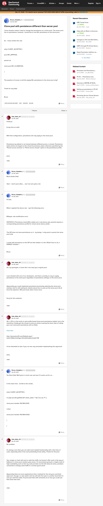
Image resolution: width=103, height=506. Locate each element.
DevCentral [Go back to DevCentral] (5, 9)
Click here (10, 330)
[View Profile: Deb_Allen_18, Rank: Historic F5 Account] (9, 118)
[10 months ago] (81, 79)
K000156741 (83, 12)
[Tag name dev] (20, 103)
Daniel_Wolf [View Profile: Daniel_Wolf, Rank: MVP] (89, 91)
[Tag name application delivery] (11, 103)
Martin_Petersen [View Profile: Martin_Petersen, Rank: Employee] (91, 79)
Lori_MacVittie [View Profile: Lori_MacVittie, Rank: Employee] (89, 72)
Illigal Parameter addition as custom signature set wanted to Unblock (87, 52)
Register (91, 3)
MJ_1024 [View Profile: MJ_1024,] (88, 42)
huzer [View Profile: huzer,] (87, 27)
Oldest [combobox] (64, 111)
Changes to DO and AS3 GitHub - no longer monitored (87, 40)
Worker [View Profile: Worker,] (88, 35)
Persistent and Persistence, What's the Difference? (86, 70)
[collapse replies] (2, 116)
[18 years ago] (80, 73)
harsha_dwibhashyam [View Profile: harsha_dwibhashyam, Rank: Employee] (92, 85)
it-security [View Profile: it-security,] (89, 54)
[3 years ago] (80, 91)
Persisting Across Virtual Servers (88, 95)
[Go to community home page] (11, 3)
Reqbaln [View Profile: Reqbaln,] (88, 48)
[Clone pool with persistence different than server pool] (15, 118)
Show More (86, 58)
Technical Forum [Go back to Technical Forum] (20, 9)
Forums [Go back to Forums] (12, 9)
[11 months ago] (80, 85)
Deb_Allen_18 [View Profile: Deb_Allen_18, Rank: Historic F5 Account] (16, 116)
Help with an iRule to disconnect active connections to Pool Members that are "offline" (87, 31)
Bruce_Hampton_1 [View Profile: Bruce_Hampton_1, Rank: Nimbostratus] (16, 20)
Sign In (98, 3)
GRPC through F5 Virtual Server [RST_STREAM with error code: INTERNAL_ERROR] (87, 46)
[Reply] (61, 103)
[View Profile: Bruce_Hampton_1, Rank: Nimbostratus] (6, 20)
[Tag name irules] (31, 103)
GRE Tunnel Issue (82, 22)
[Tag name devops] (25, 103)
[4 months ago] (81, 27)
